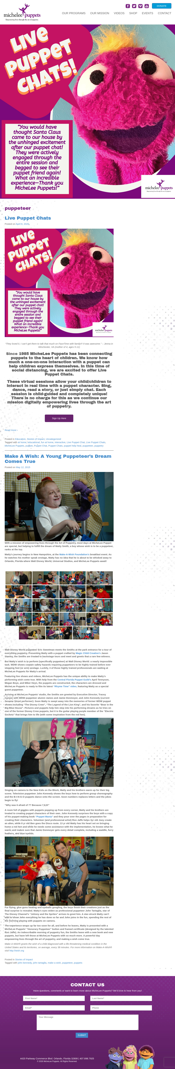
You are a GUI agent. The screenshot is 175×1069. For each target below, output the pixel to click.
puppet (29, 445)
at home (22, 442)
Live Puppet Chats (28, 218)
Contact (164, 13)
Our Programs (74, 13)
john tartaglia (40, 962)
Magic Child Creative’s (88, 653)
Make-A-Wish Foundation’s (74, 554)
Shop (133, 13)
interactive (60, 442)
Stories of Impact (36, 439)
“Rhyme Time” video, (65, 686)
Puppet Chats (55, 445)
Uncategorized (53, 439)
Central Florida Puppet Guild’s (74, 679)
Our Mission (99, 13)
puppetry (98, 445)
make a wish (54, 962)
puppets (78, 962)
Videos (119, 13)
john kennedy (25, 962)
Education (20, 439)
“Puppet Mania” (44, 816)
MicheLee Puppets (14, 445)
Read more (11, 430)
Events (147, 13)
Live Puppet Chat (76, 442)
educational (34, 442)
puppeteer (88, 445)
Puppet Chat (40, 445)
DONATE (161, 6)
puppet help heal (72, 445)
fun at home (47, 442)
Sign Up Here (59, 418)
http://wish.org (16, 950)
